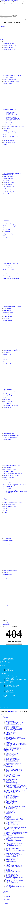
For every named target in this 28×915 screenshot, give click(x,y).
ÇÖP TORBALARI (10, 752)
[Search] (6, 16)
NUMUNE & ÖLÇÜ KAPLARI (13, 848)
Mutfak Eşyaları (9, 690)
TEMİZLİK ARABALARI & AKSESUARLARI (16, 744)
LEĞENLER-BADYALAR (12, 764)
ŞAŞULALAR (9, 870)
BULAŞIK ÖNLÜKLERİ (11, 781)
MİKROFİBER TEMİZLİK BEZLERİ (14, 722)
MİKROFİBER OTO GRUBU (12, 723)
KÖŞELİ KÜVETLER (11, 839)
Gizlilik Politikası (9, 670)
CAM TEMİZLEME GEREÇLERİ (13, 736)
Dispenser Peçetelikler (11, 117)
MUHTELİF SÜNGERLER (12, 732)
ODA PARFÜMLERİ (10, 807)
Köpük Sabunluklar (10, 112)
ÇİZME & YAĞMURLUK (11, 782)
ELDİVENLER (9, 780)
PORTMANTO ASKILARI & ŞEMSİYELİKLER (17, 832)
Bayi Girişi (3, 39)
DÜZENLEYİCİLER (10, 868)
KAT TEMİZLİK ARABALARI (13, 747)
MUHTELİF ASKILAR (11, 834)
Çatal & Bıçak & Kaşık (11, 490)
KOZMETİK (8, 813)
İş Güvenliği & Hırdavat (11, 681)
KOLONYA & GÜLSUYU (11, 808)
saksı (5, 19)
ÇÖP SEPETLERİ (10, 755)
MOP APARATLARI (10, 741)
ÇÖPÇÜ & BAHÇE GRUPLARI (13, 775)
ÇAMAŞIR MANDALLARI (12, 824)
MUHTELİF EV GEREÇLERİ (12, 828)
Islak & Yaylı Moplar (11, 131)
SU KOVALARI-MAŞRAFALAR (13, 763)
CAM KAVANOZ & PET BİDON (13, 840)
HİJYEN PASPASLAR (11, 797)
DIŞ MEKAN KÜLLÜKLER (12, 761)
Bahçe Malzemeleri (10, 692)
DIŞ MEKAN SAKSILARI (12, 875)
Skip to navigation (4, 0)
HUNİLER (8, 869)
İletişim (7, 669)
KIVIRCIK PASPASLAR (11, 792)
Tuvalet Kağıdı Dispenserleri (12, 118)
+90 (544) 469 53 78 (4, 616)
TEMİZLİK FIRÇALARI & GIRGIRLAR (15, 770)
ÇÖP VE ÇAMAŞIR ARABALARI (13, 748)
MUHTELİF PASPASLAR (11, 801)
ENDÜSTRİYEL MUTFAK (12, 856)
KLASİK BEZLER (10, 721)
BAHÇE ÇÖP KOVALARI (12, 760)
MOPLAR (8, 742)
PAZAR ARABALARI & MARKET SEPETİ (16, 827)
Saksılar (7, 691)
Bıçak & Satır (9, 492)
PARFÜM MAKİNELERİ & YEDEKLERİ (15, 806)
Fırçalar (7, 680)
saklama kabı (12, 19)
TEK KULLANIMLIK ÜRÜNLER (13, 784)
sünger (10, 22)
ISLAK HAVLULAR (10, 812)
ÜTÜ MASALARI (10, 822)
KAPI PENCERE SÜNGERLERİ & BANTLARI (16, 731)
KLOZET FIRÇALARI (11, 776)
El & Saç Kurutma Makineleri (13, 116)
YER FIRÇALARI (10, 768)
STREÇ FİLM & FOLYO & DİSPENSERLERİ (16, 789)
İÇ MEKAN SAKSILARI (11, 874)
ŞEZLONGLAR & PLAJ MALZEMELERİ (15, 886)
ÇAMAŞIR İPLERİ (10, 823)
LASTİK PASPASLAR (11, 795)
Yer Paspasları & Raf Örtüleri (12, 685)
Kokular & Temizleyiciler (11, 686)
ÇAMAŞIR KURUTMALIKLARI (13, 821)
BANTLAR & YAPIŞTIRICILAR (13, 787)
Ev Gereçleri (8, 687)
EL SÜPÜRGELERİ (10, 774)
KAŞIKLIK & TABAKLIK (12, 858)
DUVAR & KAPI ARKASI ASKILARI (14, 833)
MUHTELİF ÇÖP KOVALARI (12, 757)
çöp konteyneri (22, 19)
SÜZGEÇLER (9, 860)
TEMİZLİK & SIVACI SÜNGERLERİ (14, 729)
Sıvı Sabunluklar (10, 111)
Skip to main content (13, 0)
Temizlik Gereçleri (10, 678)
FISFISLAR (8, 745)
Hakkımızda (8, 668)
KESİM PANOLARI (10, 859)
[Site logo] (7, 14)
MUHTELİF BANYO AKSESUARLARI (15, 819)
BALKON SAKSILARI (11, 876)
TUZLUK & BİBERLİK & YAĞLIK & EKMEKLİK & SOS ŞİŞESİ (14, 855)
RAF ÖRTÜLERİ (9, 803)
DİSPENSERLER (10, 734)
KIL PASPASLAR (10, 800)
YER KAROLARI (10, 802)
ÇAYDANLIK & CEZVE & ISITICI (14, 866)
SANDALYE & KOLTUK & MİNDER (14, 880)
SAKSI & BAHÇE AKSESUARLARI (14, 877)
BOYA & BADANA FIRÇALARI (13, 778)
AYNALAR (8, 817)
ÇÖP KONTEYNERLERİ (11, 758)
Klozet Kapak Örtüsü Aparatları (13, 119)
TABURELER (9, 881)
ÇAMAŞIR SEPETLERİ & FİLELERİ (14, 818)
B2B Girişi (3, 26)
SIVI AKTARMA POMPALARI (13, 842)
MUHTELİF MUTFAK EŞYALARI (14, 865)
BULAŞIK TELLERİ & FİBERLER (14, 728)
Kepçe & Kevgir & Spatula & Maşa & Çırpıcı (16, 491)
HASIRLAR (8, 887)
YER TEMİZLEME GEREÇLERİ (13, 737)
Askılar (7, 689)
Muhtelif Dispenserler (11, 120)
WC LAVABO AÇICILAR (11, 810)
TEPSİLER (8, 849)
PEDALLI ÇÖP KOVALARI (12, 753)
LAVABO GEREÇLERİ (11, 861)
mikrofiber (17, 22)
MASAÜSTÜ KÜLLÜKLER (12, 853)
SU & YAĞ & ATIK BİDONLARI (13, 871)
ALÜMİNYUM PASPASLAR (12, 796)
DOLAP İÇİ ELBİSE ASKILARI (13, 831)
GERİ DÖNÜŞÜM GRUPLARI (13, 759)
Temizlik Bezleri (9, 675)
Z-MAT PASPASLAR (10, 794)
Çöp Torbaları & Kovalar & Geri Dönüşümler (16, 679)
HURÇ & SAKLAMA (10, 826)
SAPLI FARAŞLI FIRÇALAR (12, 773)
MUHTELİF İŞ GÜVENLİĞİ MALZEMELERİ (16, 786)
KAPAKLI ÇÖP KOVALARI (12, 754)
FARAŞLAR (8, 771)
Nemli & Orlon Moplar (11, 133)
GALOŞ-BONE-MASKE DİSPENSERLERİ (15, 785)
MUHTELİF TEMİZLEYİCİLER (13, 815)
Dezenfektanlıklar (10, 113)
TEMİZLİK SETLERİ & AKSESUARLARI (15, 743)
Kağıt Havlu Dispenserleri (12, 114)
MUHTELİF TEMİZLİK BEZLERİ (13, 724)
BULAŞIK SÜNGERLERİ (11, 727)
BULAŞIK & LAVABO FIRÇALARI (14, 769)
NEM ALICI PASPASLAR (11, 798)
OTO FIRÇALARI (10, 766)
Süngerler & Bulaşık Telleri (12, 677)
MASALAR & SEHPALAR (12, 882)
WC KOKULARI (9, 811)
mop (5, 22)
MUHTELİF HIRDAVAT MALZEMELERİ (15, 790)
